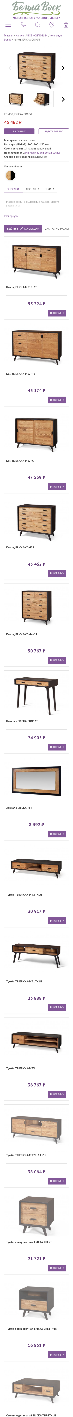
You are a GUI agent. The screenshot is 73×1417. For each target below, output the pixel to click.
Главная (8, 35)
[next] (62, 68)
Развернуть (11, 216)
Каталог (20, 35)
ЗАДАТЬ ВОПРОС (54, 131)
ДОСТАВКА (32, 189)
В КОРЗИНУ (19, 131)
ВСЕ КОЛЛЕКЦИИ (37, 35)
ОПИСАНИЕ (13, 189)
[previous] (10, 68)
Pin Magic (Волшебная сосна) (42, 152)
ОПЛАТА (49, 189)
